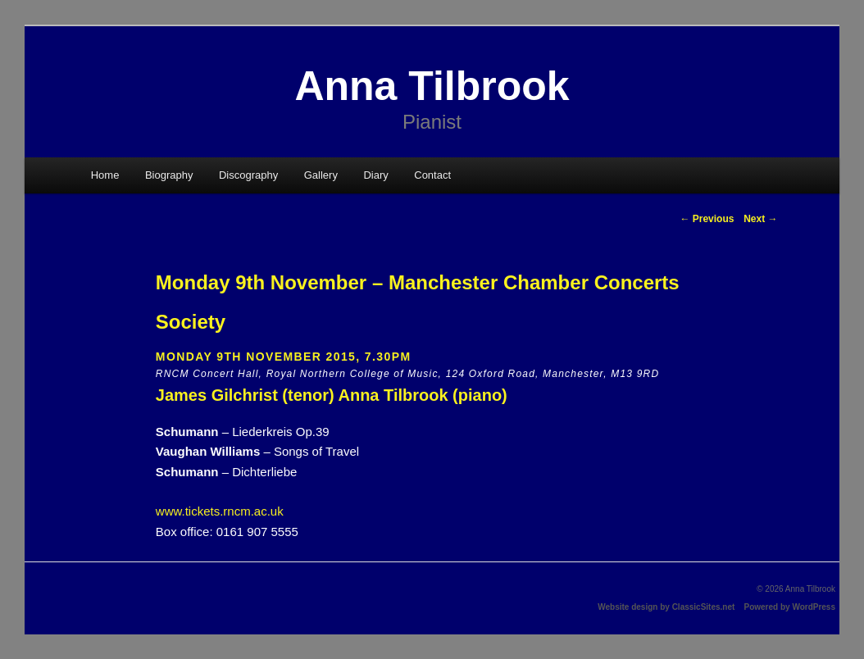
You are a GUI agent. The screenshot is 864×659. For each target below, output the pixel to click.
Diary (375, 175)
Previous (707, 219)
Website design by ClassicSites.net (666, 606)
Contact (432, 175)
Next (760, 219)
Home (105, 175)
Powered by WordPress (789, 606)
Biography (169, 175)
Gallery (321, 175)
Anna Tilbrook (431, 86)
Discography (248, 175)
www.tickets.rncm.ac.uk (220, 511)
